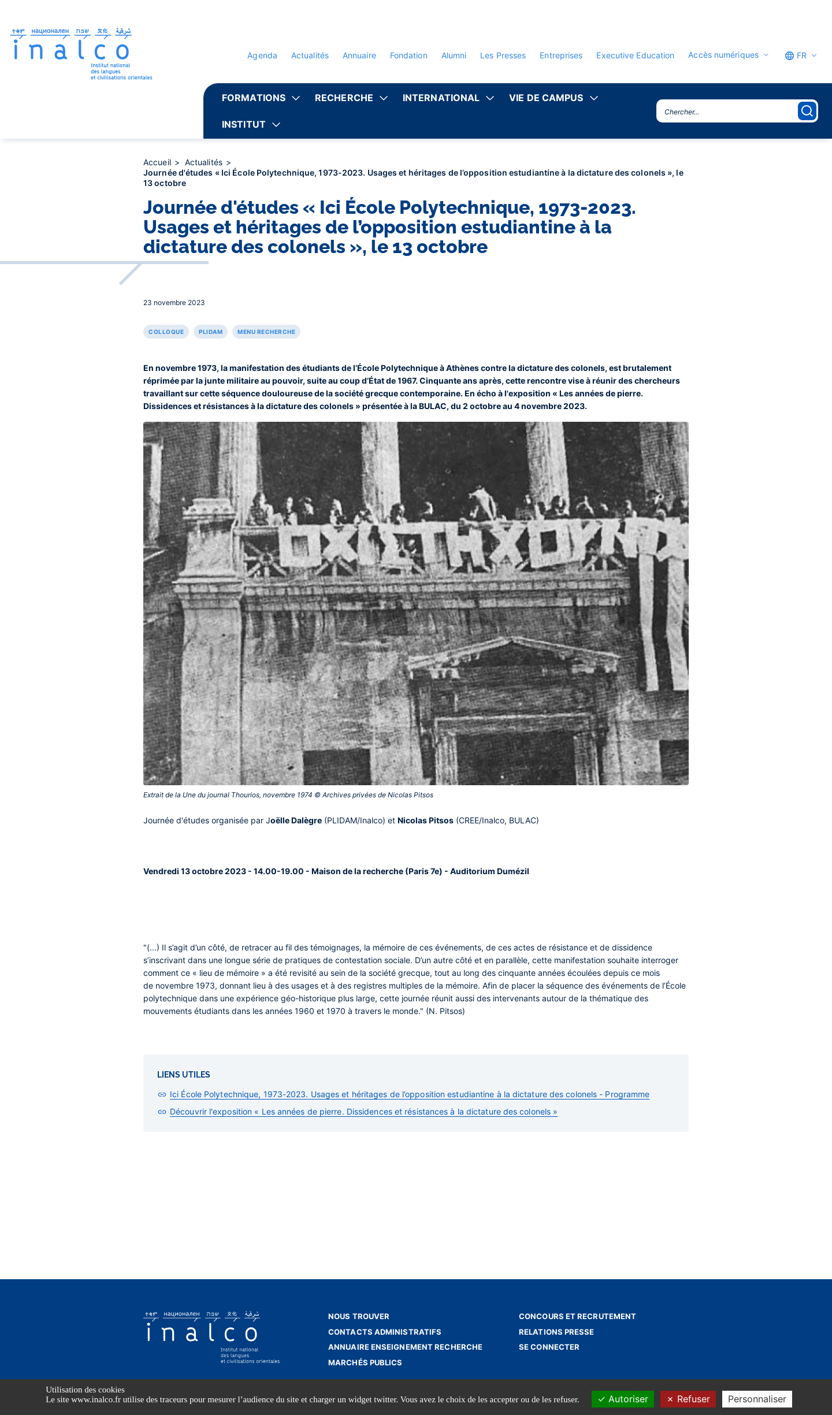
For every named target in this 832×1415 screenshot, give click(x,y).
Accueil (158, 162)
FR (796, 55)
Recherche (344, 97)
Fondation (409, 55)
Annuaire (359, 55)
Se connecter (549, 1346)
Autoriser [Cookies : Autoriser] (622, 1399)
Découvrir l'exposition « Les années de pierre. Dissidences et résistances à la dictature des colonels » (364, 1111)
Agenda (262, 55)
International (441, 97)
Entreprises (561, 55)
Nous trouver (358, 1316)
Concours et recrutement (577, 1316)
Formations (253, 97)
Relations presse (557, 1331)
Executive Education (635, 55)
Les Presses (503, 55)
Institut (244, 124)
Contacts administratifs (384, 1331)
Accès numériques (723, 55)
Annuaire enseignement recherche (405, 1346)
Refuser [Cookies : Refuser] (688, 1399)
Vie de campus (546, 97)
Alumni (454, 55)
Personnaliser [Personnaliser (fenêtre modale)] (757, 1399)
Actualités (310, 55)
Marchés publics (365, 1362)
